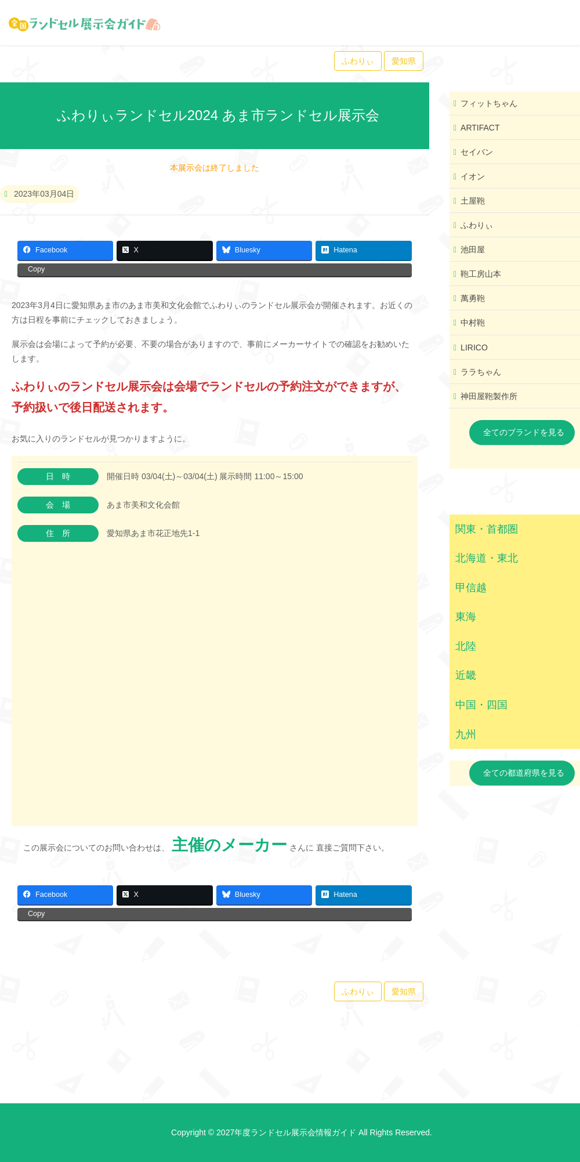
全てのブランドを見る (523, 432)
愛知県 (404, 61)
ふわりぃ (358, 61)
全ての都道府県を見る (523, 772)
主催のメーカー (229, 845)
